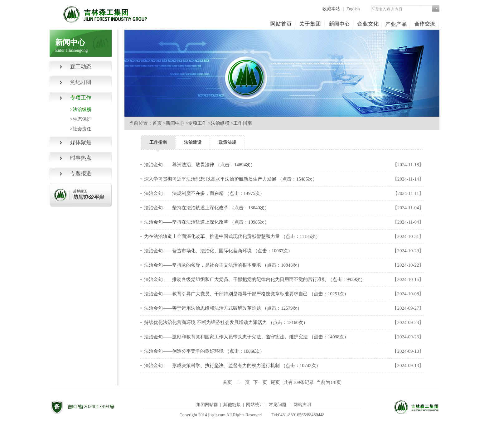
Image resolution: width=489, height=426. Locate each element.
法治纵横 (220, 123)
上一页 (244, 382)
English (353, 9)
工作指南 (242, 123)
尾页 (277, 382)
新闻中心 (175, 123)
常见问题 (277, 404)
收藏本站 (331, 9)
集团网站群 (207, 404)
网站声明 (302, 404)
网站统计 (255, 404)
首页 (157, 123)
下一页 (261, 382)
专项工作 (197, 123)
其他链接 (232, 404)
